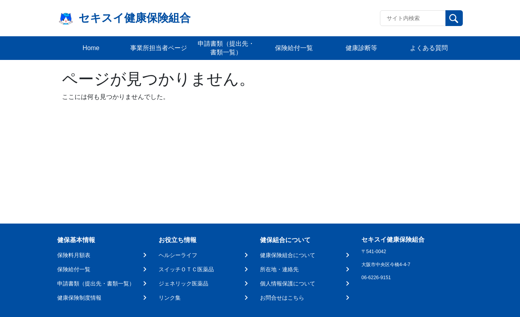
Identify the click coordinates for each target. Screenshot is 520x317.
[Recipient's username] (413, 18)
